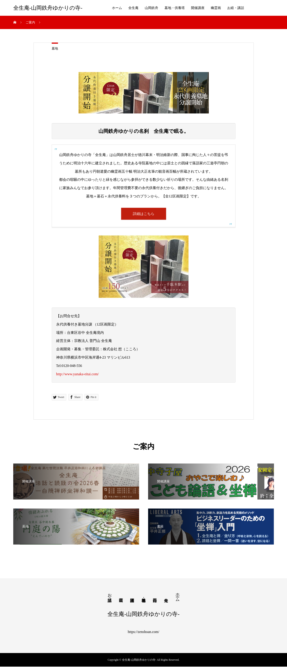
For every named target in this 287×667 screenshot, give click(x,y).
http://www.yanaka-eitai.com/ (77, 374)
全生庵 (133, 8)
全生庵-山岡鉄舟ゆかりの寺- (47, 8)
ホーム (117, 8)
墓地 (55, 48)
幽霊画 (216, 8)
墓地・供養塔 (175, 8)
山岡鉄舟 (151, 8)
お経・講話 (235, 8)
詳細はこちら (143, 214)
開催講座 (198, 8)
